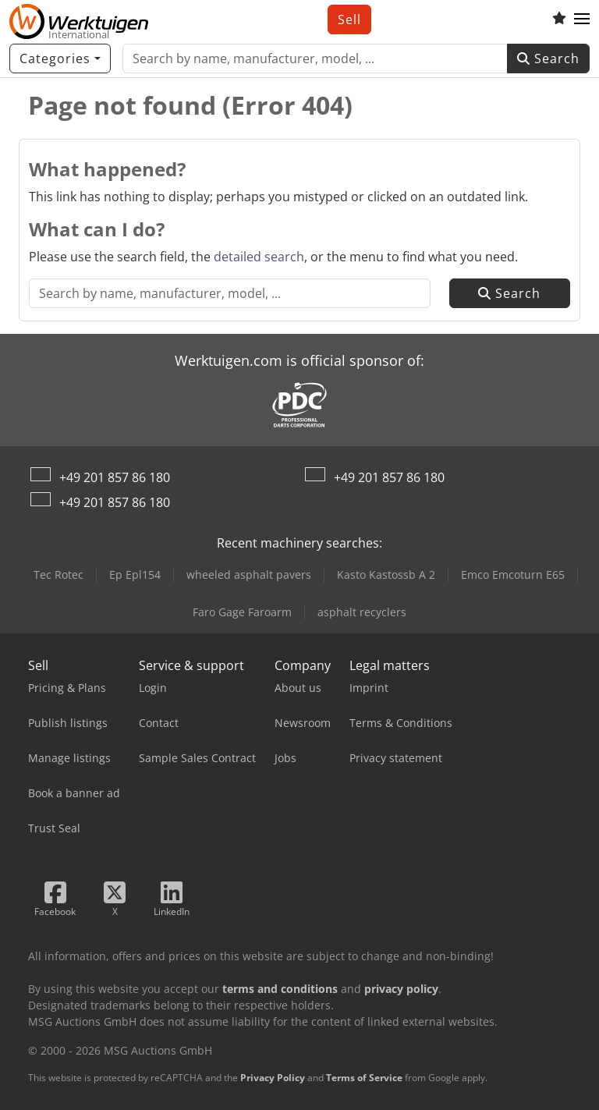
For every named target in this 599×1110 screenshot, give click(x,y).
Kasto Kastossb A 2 (386, 574)
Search (548, 58)
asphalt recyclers (361, 612)
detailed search (259, 256)
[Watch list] (559, 19)
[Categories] (60, 58)
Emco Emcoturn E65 (513, 574)
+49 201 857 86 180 (114, 477)
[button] (582, 19)
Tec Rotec (58, 574)
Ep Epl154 (135, 574)
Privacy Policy (272, 1077)
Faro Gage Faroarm (242, 612)
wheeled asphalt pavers (248, 574)
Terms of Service (364, 1077)
